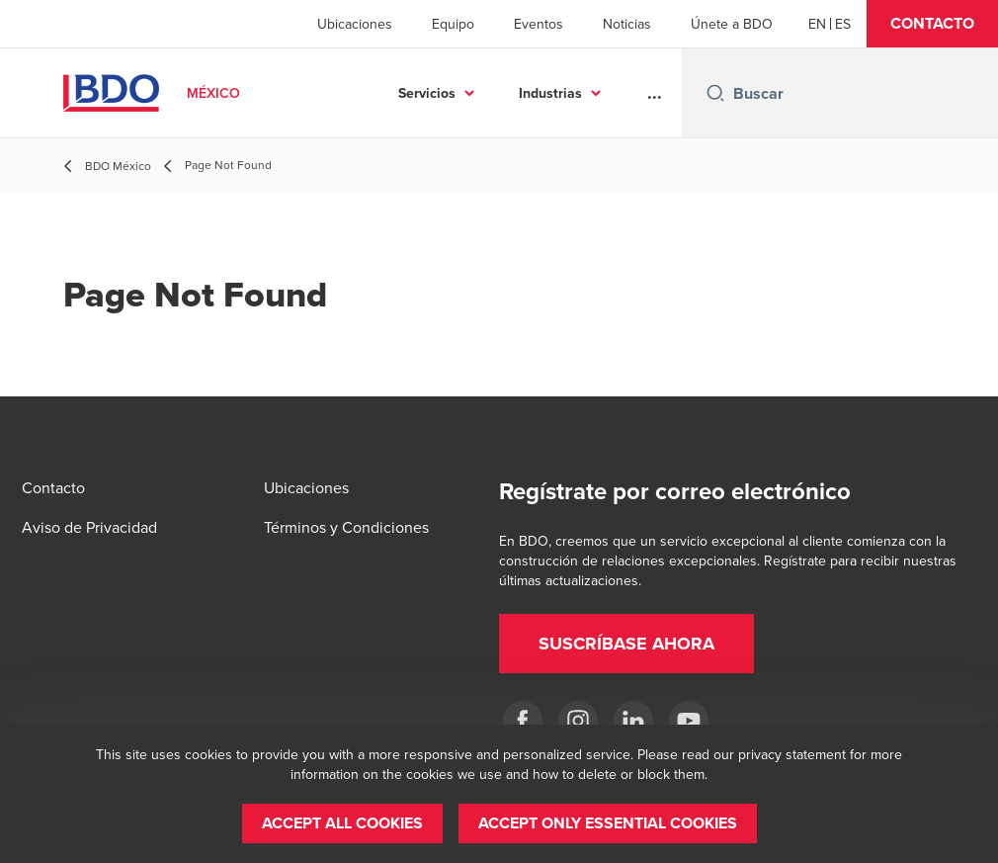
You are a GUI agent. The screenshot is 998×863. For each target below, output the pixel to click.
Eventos (538, 24)
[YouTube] (688, 720)
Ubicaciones (354, 24)
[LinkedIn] (633, 720)
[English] (817, 24)
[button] (932, 23)
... (654, 93)
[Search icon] (715, 93)
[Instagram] (578, 720)
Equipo (453, 24)
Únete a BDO (732, 24)
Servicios (427, 93)
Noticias (627, 24)
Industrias (550, 93)
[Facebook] (522, 720)
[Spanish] (843, 24)
